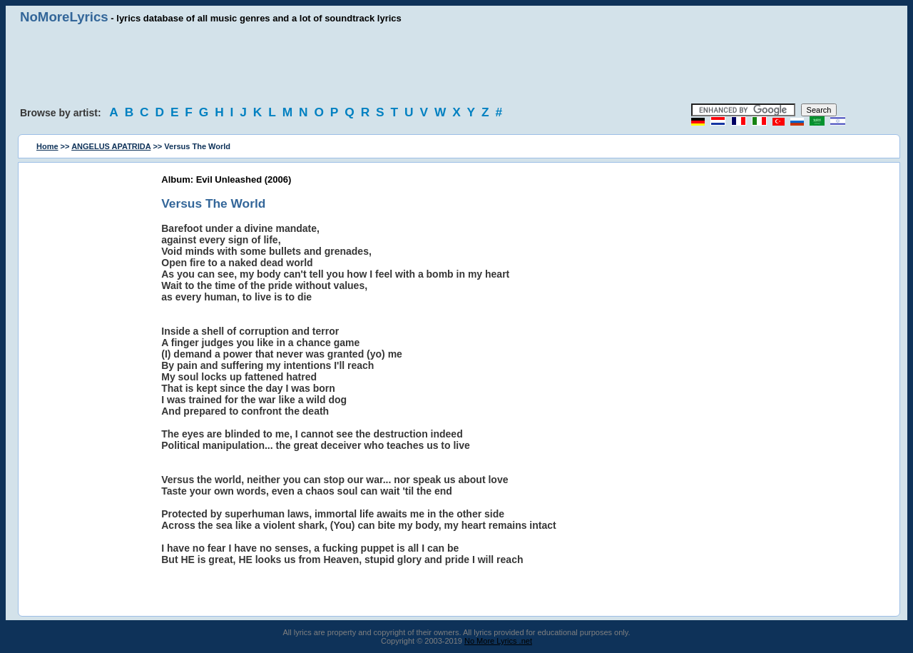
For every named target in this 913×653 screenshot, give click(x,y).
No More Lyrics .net (498, 641)
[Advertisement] (456, 64)
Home (47, 146)
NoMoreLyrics (64, 16)
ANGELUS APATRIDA (111, 146)
